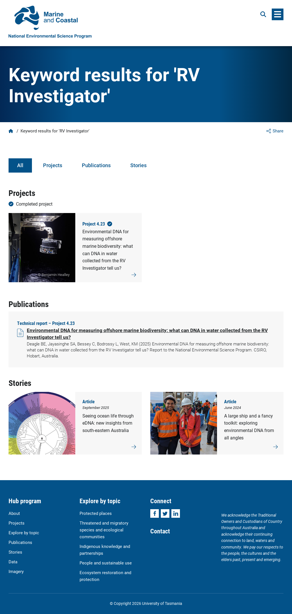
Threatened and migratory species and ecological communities (104, 529)
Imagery (16, 571)
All (20, 165)
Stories (138, 165)
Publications (96, 165)
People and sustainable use (106, 563)
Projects (52, 165)
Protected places (96, 513)
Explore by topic (24, 532)
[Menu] (277, 14)
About (14, 513)
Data (13, 561)
